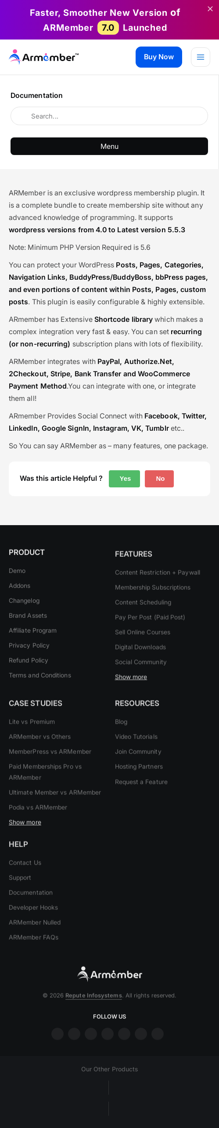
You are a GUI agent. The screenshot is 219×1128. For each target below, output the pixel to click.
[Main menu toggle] (200, 57)
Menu (109, 146)
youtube (107, 1044)
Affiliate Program (33, 635)
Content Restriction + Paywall (157, 582)
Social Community (141, 672)
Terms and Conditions (40, 680)
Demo (17, 575)
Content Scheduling (143, 612)
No (159, 478)
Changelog (24, 605)
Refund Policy (28, 665)
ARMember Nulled (35, 933)
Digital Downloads (140, 657)
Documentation (31, 903)
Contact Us (25, 872)
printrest (141, 1044)
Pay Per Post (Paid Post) (150, 627)
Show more (131, 687)
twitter (124, 1044)
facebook (57, 1044)
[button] (159, 57)
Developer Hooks (33, 918)
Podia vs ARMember (38, 817)
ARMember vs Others (40, 747)
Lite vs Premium (32, 732)
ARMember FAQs (33, 947)
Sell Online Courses (143, 642)
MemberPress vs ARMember (50, 762)
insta (74, 1044)
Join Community (138, 762)
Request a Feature (141, 792)
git (157, 1044)
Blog (121, 732)
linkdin (91, 1044)
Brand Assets (28, 620)
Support (20, 887)
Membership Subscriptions (153, 597)
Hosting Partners (139, 777)
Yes (124, 478)
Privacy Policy (29, 650)
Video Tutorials (136, 747)
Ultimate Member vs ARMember (55, 802)
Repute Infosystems (93, 1005)
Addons (19, 590)
